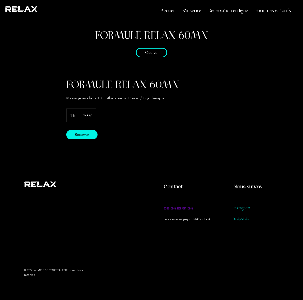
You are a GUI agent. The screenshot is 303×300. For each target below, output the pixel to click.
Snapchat (241, 218)
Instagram (241, 208)
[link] (151, 52)
